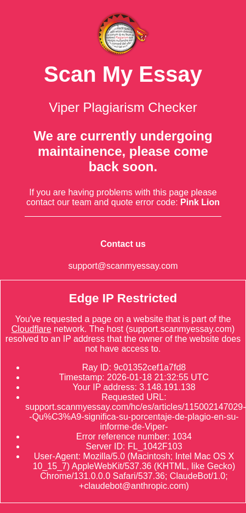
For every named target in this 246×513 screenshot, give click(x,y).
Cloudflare (32, 329)
